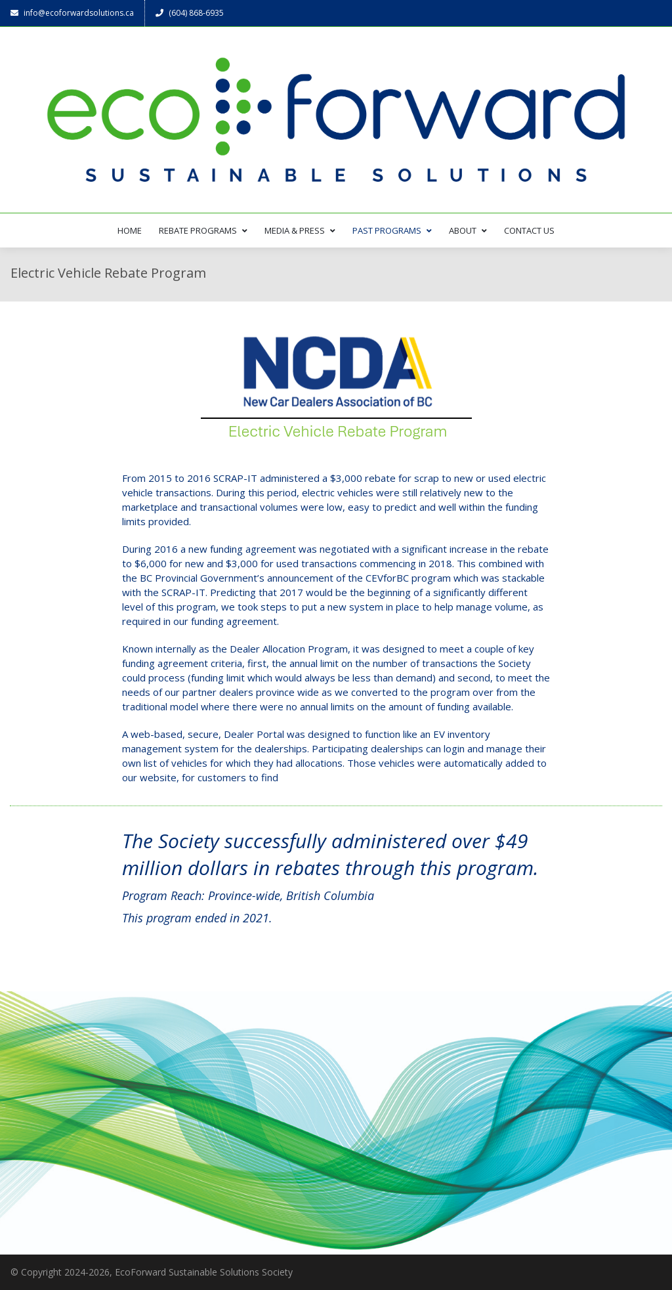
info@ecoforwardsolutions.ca (72, 12)
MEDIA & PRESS (299, 230)
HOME (129, 230)
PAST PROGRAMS (392, 230)
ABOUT (468, 230)
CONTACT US (529, 230)
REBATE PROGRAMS (203, 230)
